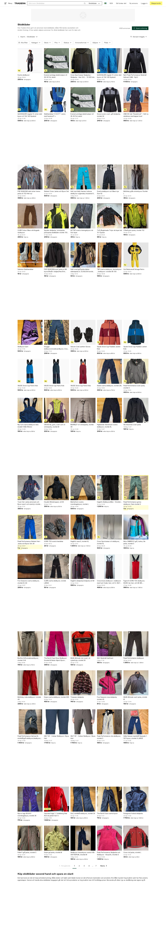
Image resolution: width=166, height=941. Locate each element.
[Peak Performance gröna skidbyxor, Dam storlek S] (136, 488)
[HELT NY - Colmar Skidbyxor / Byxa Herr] (56, 721)
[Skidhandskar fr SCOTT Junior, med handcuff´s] (56, 99)
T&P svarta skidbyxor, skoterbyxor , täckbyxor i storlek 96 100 (109, 270)
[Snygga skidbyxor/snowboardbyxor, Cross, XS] (56, 332)
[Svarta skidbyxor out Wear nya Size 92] (109, 177)
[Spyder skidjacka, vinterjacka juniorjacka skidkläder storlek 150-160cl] (56, 215)
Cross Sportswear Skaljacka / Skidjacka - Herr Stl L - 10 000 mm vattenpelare (82, 76)
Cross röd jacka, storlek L (132, 852)
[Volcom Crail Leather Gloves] (83, 332)
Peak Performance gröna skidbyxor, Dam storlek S (132, 503)
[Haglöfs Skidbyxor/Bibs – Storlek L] (109, 487)
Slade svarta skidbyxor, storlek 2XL (109, 386)
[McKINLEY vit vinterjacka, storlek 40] (83, 410)
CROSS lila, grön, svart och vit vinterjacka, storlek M (54, 426)
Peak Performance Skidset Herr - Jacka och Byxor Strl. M (29, 542)
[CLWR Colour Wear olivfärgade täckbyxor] (30, 215)
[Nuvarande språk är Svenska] (105, 3)
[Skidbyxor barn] (30, 332)
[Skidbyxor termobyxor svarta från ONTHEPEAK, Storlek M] (83, 838)
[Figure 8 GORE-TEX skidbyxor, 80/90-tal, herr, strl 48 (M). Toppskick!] (135, 566)
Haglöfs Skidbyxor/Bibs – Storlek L (109, 502)
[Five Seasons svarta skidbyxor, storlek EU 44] (30, 566)
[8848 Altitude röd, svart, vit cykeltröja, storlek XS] (83, 643)
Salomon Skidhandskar (25, 269)
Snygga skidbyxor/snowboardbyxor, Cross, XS (56, 348)
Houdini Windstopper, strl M (54, 502)
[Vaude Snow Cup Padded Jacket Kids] (109, 332)
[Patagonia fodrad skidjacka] (135, 799)
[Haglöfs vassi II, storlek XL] (83, 527)
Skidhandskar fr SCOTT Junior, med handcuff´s (55, 115)
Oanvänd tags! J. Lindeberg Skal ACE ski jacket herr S (55, 815)
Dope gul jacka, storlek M (53, 852)
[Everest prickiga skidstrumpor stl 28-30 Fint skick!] (56, 60)
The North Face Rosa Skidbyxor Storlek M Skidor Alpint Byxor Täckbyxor (55, 659)
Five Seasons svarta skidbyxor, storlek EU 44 (28, 582)
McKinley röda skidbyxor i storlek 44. (29, 698)
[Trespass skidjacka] (83, 682)
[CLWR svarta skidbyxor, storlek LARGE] (56, 566)
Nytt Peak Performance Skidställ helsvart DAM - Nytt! (134, 76)
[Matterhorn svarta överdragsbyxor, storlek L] (83, 487)
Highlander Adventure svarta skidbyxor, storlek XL (107, 426)
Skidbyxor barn (23, 347)
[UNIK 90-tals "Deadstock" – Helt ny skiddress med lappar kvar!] (135, 99)
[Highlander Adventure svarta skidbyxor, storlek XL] (109, 410)
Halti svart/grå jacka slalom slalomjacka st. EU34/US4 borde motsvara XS (82, 270)
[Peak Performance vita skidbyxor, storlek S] (109, 721)
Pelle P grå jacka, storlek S (27, 852)
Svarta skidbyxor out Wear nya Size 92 (108, 192)
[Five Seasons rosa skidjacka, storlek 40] (109, 682)
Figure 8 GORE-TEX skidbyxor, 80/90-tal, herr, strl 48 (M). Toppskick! (134, 582)
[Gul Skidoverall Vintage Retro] (135, 254)
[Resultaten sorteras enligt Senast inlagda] (138, 37)
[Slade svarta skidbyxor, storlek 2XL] (109, 371)
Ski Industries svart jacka (132, 424)
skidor (58, 878)
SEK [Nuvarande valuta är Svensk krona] (111, 3)
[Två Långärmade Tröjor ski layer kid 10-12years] (109, 215)
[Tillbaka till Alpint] (18, 36)
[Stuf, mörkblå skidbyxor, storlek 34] (83, 799)
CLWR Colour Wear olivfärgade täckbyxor (28, 231)
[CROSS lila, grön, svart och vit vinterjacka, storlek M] (56, 410)
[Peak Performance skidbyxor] (135, 643)
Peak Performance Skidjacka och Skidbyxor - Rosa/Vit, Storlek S (108, 854)
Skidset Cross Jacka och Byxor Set (56, 191)
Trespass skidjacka (77, 697)
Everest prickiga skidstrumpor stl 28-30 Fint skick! (55, 76)
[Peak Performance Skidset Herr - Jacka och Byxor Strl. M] (30, 527)
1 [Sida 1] (74, 866)
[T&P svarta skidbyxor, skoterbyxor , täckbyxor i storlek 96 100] (109, 254)
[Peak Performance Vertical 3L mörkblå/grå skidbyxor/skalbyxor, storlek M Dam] (30, 721)
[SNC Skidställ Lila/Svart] (109, 643)
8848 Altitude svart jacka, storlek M (135, 698)
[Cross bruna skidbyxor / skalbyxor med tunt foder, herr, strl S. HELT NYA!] (109, 566)
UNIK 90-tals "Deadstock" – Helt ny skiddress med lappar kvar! (135, 115)
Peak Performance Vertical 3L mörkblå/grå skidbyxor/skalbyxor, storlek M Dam (29, 737)
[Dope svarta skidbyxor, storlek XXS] (56, 682)
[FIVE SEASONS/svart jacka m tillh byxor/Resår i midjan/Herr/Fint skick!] (56, 254)
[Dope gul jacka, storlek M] (56, 838)
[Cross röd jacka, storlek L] (135, 838)
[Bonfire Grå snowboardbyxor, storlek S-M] (30, 643)
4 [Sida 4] (89, 866)
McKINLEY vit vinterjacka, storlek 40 (82, 426)
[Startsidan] (20, 3)
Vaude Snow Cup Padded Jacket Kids (108, 348)
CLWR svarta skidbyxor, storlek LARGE (55, 582)
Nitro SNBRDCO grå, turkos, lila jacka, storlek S (134, 542)
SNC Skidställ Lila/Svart (105, 658)
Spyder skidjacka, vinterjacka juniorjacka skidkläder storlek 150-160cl (56, 231)
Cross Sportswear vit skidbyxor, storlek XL (108, 542)
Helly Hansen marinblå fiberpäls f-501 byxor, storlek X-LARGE (135, 737)
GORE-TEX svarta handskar (53, 541)
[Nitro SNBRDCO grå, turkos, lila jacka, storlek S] (135, 527)
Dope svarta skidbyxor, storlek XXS (56, 697)
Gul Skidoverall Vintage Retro (133, 269)
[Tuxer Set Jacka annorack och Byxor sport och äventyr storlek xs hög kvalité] (30, 487)
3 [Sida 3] (84, 866)
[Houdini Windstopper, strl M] (56, 487)
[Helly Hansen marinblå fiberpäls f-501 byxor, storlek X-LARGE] (135, 721)
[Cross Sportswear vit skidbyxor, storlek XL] (109, 527)
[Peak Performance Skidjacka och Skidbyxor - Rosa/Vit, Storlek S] (109, 838)
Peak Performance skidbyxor (133, 658)
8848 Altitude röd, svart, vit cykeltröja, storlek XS (80, 659)
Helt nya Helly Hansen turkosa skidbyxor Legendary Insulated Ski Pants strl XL (83, 192)
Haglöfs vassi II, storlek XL (80, 541)
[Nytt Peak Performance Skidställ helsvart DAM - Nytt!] (135, 60)
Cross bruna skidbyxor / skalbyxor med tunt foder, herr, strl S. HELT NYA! (109, 582)
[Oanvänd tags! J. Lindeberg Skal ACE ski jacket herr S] (56, 799)
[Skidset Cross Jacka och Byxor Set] (56, 177)
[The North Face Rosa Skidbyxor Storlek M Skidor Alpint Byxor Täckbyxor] (56, 643)
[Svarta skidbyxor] (30, 60)
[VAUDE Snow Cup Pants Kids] (30, 371)
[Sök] (84, 3)
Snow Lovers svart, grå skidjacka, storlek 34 (108, 115)
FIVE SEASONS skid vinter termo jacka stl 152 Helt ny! (29, 192)
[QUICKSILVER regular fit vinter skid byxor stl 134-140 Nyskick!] (109, 60)
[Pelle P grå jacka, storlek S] (30, 838)
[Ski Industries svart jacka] (135, 410)
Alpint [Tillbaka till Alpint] (22, 37)
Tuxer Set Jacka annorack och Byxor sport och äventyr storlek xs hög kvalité (30, 503)
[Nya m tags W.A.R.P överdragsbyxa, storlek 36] (30, 799)
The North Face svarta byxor (107, 813)
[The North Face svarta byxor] (109, 799)
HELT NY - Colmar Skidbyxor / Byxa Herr (56, 737)
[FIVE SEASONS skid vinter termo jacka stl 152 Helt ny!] (30, 177)
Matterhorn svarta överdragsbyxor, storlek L (80, 503)
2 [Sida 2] (79, 866)
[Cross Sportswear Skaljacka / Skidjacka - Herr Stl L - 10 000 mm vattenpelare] (83, 60)
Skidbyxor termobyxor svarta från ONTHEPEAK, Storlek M (83, 854)
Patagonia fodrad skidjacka (133, 813)
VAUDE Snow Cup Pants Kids (28, 386)
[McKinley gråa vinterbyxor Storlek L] (135, 177)
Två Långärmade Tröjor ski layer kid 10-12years (109, 231)
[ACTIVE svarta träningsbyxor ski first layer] (83, 215)
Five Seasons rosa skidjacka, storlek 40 (107, 698)
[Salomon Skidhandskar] (30, 254)
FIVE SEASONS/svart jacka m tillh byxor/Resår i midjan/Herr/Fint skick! (55, 270)
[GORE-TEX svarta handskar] (56, 527)
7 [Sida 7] (95, 866)
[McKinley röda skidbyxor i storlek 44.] (30, 682)
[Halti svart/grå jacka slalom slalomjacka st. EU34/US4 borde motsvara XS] (83, 254)
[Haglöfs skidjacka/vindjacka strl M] (83, 566)
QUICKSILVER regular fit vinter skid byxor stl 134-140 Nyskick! (109, 76)
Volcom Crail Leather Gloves (80, 347)
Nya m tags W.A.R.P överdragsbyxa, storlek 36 (27, 815)
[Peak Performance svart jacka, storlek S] (135, 371)
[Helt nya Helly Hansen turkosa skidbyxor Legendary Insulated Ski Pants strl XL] (83, 177)
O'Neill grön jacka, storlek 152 (133, 230)
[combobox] (57, 3)
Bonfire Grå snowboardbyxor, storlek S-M (28, 659)
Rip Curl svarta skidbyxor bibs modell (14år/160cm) (28, 426)
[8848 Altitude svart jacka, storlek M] (135, 682)
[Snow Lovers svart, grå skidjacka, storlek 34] (109, 99)
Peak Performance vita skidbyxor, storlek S (109, 737)
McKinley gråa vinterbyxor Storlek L (135, 192)
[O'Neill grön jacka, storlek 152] (135, 215)
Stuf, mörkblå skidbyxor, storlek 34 (83, 813)
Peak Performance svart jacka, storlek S (134, 387)
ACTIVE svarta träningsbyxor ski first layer (82, 231)
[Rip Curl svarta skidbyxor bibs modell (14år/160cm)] (30, 410)
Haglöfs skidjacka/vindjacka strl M (82, 581)
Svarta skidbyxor (24, 75)
